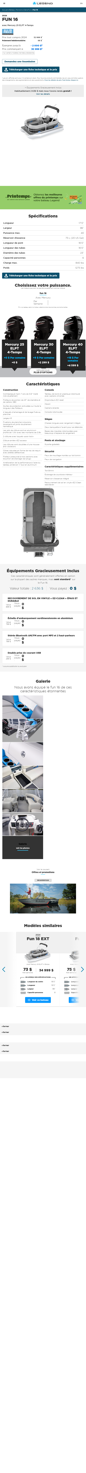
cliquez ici (46, 1467)
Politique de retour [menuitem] (76, 1241)
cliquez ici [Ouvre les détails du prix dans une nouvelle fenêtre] (45, 1272)
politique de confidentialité (42, 1466)
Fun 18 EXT (38, 939)
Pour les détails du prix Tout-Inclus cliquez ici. (61, 80)
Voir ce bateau (37, 1000)
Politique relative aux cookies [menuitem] (31, 1241)
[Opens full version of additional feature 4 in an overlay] (22, 777)
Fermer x (5, 1470)
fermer (5, 1026)
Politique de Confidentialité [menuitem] (12, 1240)
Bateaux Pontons (16, 10)
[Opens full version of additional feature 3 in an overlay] (22, 753)
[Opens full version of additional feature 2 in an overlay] (22, 730)
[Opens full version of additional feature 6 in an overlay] (22, 824)
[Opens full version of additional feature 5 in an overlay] (22, 800)
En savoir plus (43, 880)
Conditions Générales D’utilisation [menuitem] (54, 1241)
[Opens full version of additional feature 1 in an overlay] (22, 707)
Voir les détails (43, 94)
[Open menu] (4, 3)
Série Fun (27, 10)
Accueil (5, 10)
